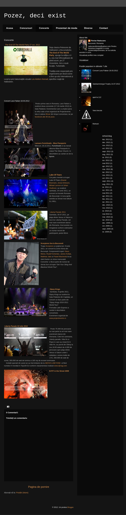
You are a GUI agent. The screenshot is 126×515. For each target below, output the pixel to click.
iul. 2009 (105, 232)
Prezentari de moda (66, 28)
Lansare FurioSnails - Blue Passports (50, 143)
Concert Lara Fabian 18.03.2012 (105, 71)
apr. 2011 (106, 196)
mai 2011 (105, 193)
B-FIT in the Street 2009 (59, 371)
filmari (48, 114)
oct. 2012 (106, 148)
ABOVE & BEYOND (53, 363)
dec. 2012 (106, 142)
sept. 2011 (106, 181)
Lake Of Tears (55, 175)
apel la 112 (97, 97)
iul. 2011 (105, 187)
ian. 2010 (106, 220)
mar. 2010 (106, 217)
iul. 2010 (105, 211)
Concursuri (26, 28)
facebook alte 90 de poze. (45, 117)
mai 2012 (105, 163)
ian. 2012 (106, 172)
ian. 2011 (106, 202)
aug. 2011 (106, 184)
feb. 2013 (106, 139)
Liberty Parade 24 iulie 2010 (16, 326)
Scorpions (50, 246)
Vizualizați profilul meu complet (91, 55)
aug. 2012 (106, 154)
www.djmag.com (60, 366)
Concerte (44, 28)
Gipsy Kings (55, 289)
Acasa (9, 28)
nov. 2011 (106, 175)
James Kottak (65, 254)
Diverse (88, 28)
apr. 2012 (106, 166)
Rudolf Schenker (52, 254)
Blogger (70, 507)
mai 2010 (105, 214)
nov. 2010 (106, 208)
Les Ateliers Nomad (40, 79)
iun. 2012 (106, 160)
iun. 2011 (106, 190)
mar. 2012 (106, 169)
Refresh (96, 124)
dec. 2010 (106, 205)
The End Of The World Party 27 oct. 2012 (22, 45)
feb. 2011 (106, 199)
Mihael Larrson (55, 185)
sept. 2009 (106, 229)
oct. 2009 (106, 226)
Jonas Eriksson (63, 183)
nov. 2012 (106, 145)
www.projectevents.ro (57, 318)
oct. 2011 (106, 178)
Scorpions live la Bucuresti (52, 243)
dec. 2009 (106, 223)
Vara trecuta (97, 110)
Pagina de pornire (38, 486)
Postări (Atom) (22, 493)
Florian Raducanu (98, 41)
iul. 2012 (105, 157)
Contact (103, 28)
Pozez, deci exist (35, 15)
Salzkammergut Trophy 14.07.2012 (106, 84)
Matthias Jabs (46, 257)
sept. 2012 (106, 151)
